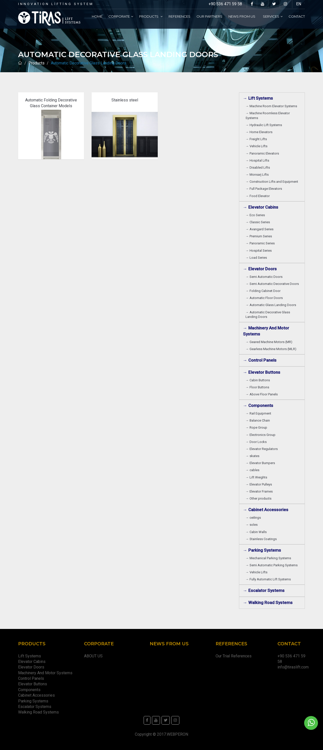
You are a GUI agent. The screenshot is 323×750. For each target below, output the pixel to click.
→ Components (259, 405)
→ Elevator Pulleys (259, 484)
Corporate (120, 16)
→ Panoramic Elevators (263, 153)
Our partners (209, 16)
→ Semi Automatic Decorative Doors (273, 284)
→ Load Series (257, 257)
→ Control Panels (259, 360)
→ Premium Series (259, 236)
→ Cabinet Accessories (266, 509)
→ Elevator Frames (260, 491)
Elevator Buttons (33, 684)
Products (151, 16)
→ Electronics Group (261, 435)
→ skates (252, 456)
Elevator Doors (32, 667)
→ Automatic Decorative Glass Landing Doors (268, 314)
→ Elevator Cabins (261, 207)
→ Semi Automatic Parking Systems (272, 565)
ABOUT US (93, 656)
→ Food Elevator (258, 196)
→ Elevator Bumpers (261, 463)
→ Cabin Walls (257, 532)
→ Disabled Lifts (258, 167)
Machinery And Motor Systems (46, 672)
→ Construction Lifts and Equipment (273, 181)
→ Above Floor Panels (262, 394)
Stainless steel (124, 100)
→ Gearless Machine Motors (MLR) (272, 349)
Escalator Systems (34, 706)
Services (272, 16)
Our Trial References (234, 656)
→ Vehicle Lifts (257, 146)
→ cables (252, 470)
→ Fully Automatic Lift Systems (269, 579)
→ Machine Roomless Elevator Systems (268, 115)
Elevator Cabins (33, 661)
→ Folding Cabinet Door (264, 291)
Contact (297, 16)
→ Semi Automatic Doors (265, 277)
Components (30, 689)
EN (298, 4)
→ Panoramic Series (261, 243)
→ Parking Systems (262, 550)
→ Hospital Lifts (258, 160)
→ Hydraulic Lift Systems (265, 125)
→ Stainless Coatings (262, 539)
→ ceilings (254, 517)
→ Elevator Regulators (262, 449)
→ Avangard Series (260, 229)
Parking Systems (33, 701)
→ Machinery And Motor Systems (266, 330)
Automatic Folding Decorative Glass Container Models (51, 103)
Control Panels (31, 678)
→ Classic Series (258, 222)
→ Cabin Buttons (258, 380)
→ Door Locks (257, 442)
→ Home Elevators (260, 132)
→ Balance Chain (258, 420)
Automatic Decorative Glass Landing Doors (89, 63)
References (179, 16)
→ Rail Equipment (258, 413)
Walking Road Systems (38, 712)
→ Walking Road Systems (268, 602)
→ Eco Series (256, 215)
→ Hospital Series (259, 250)
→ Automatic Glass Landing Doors (272, 305)
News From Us (242, 16)
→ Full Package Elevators (264, 189)
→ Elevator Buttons (262, 372)
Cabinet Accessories (37, 695)
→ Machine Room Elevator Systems (272, 106)
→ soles (252, 525)
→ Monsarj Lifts (258, 174)
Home (97, 16)
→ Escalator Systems (264, 590)
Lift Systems (29, 656)
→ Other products (258, 498)
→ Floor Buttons (258, 387)
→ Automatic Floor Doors (265, 298)
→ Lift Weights (257, 477)
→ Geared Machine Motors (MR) (270, 342)
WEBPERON (177, 734)
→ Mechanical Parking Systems (269, 558)
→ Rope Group (257, 427)
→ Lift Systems (258, 98)
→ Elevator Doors (261, 268)
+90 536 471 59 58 (225, 4)
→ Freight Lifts (257, 139)
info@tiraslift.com (293, 667)
